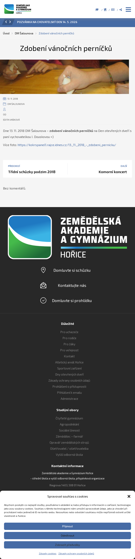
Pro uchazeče (69, 332)
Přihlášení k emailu (69, 392)
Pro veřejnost (69, 350)
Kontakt (69, 356)
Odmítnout (67, 535)
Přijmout (67, 526)
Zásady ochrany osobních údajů (76, 553)
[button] (129, 496)
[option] (73, 23)
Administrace (69, 398)
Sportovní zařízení (69, 368)
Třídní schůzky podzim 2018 (31, 171)
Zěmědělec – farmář (69, 436)
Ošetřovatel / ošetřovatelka (69, 448)
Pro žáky (69, 344)
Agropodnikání (69, 424)
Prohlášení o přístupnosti (69, 386)
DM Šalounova (16, 104)
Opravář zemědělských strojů (69, 442)
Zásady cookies (47, 553)
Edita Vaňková (11, 119)
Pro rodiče (69, 338)
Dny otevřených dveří (69, 374)
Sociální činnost (69, 430)
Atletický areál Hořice (69, 362)
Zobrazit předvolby (67, 544)
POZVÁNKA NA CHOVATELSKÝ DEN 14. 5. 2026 (47, 22)
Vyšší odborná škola (69, 454)
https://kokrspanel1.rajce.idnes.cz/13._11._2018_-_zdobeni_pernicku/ (67, 145)
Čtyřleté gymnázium (69, 418)
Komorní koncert (113, 171)
